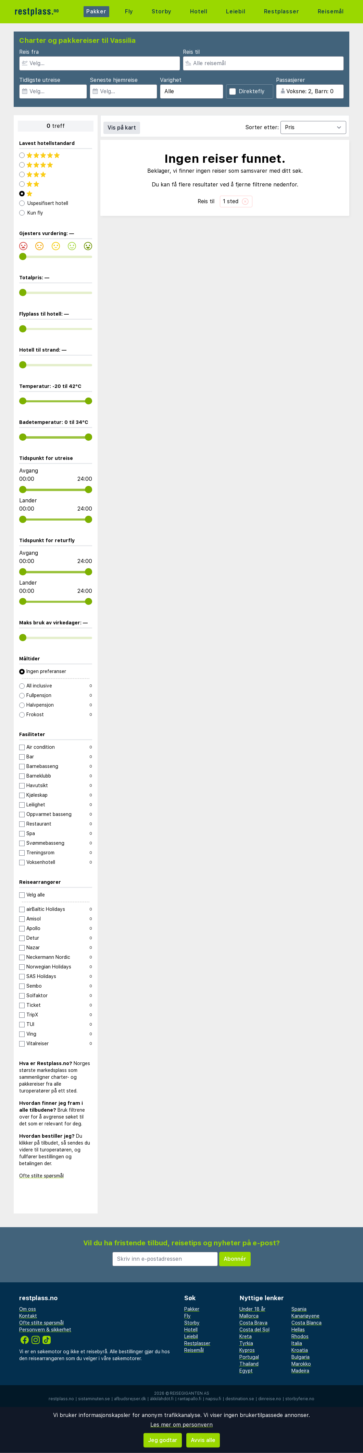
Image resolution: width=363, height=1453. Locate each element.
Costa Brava (253, 1323)
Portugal (249, 1357)
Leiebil (236, 11)
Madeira (300, 1370)
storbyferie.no (299, 1398)
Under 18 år (252, 1309)
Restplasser (281, 11)
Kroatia (299, 1350)
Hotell (199, 11)
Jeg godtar (162, 1440)
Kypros (247, 1350)
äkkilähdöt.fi (162, 1398)
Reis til (191, 52)
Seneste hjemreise (114, 80)
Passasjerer (290, 80)
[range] (22, 256)
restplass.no (61, 1398)
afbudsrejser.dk (130, 1398)
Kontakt (28, 1316)
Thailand (249, 1364)
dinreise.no (269, 1398)
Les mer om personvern (181, 1424)
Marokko (301, 1364)
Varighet (171, 80)
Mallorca (249, 1316)
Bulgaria (300, 1357)
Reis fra (29, 52)
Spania (298, 1309)
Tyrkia (246, 1343)
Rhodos (300, 1336)
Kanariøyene (305, 1316)
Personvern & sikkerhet (45, 1329)
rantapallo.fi (189, 1398)
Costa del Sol (254, 1329)
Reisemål (331, 11)
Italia (296, 1343)
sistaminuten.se (94, 1398)
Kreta (245, 1336)
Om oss (27, 1309)
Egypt (246, 1370)
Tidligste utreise (39, 80)
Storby (162, 11)
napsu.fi (213, 1398)
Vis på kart (122, 127)
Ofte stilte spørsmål (41, 1176)
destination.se (239, 1398)
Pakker (96, 11)
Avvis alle (203, 1440)
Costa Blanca (306, 1323)
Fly (129, 11)
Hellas (298, 1329)
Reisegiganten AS (189, 1393)
